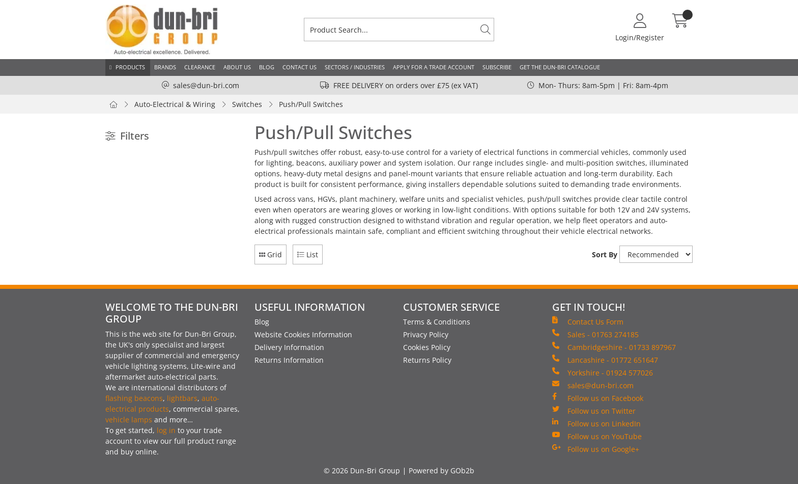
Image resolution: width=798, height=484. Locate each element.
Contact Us (299, 67)
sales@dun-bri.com (206, 85)
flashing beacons (134, 398)
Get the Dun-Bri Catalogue (560, 67)
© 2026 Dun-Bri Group (362, 470)
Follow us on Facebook (597, 398)
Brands (165, 67)
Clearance (199, 67)
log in (166, 430)
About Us (237, 67)
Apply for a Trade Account (433, 67)
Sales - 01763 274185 (595, 334)
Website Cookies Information (303, 334)
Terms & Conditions (436, 322)
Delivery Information (289, 347)
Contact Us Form (587, 321)
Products (130, 67)
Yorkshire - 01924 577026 (602, 372)
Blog (266, 67)
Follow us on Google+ (595, 449)
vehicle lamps (128, 419)
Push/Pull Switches (311, 104)
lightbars (182, 398)
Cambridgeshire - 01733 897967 (614, 347)
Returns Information (289, 360)
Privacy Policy (425, 334)
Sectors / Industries (355, 67)
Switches (247, 104)
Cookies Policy (426, 347)
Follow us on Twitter (594, 411)
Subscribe (496, 67)
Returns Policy (427, 360)
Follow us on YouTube (597, 436)
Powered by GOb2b (441, 470)
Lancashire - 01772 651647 (605, 360)
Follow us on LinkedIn (596, 423)
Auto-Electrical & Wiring (174, 104)
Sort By (604, 254)
